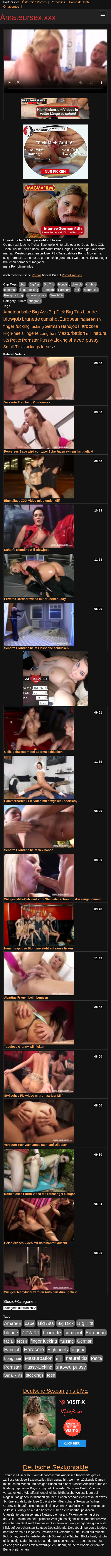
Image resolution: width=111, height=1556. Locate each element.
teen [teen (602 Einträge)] (45, 346)
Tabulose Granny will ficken (24, 1046)
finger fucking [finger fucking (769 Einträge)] (16, 326)
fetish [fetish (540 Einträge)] (96, 319)
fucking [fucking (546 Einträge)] (37, 326)
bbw (22, 284)
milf (77, 290)
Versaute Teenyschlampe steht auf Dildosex (35, 1144)
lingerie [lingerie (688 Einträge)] (31, 333)
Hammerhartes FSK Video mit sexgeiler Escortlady (40, 801)
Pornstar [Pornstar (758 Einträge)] (30, 340)
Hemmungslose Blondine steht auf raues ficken (38, 948)
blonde (62, 284)
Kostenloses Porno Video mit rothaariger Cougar (39, 1194)
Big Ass (34, 284)
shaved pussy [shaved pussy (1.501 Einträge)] (84, 340)
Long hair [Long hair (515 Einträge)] (48, 333)
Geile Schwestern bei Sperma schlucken (33, 752)
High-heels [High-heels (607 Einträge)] (13, 333)
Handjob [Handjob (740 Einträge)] (69, 326)
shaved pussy (36, 295)
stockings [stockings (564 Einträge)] (31, 346)
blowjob (77, 284)
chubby (91, 284)
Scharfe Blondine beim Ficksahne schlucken (36, 648)
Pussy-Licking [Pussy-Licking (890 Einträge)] (54, 339)
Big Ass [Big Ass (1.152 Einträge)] (40, 312)
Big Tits (49, 284)
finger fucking (29, 290)
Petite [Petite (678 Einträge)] (15, 340)
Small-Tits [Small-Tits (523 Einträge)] (12, 346)
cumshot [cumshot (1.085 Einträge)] (50, 319)
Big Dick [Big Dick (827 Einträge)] (57, 311)
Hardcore (64, 290)
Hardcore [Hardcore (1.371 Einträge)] (88, 326)
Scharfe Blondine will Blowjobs (26, 550)
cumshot (10, 290)
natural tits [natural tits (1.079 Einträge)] (76, 1358)
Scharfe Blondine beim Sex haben (28, 850)
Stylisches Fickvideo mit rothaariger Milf (33, 1095)
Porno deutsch (79, 2)
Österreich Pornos (34, 2)
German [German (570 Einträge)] (52, 326)
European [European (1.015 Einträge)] (69, 319)
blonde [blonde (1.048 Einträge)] (90, 312)
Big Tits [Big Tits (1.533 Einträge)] (74, 312)
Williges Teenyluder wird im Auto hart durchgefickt (40, 1292)
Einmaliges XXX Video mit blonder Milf (32, 500)
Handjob (48, 290)
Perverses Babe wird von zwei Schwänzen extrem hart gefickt (48, 451)
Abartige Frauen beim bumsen (26, 997)
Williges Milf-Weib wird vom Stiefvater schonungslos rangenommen (53, 899)
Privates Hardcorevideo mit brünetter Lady (35, 599)
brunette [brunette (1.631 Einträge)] (31, 319)
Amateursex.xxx (28, 17)
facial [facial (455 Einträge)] (85, 319)
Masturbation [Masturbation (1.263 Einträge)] (71, 333)
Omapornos (11, 6)
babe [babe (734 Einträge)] (26, 311)
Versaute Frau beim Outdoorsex (27, 402)
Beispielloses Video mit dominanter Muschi (35, 1243)
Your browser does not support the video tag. (55, 61)
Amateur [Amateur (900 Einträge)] (11, 311)
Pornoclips (58, 2)
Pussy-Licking (13, 295)
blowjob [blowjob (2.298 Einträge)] (12, 319)
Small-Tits (57, 295)
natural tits (91, 290)
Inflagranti (34, 301)
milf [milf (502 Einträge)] (89, 333)
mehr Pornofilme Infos (18, 266)
